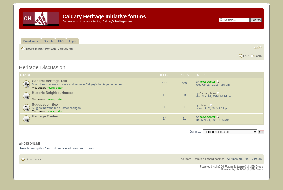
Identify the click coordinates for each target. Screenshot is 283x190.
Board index (34, 48)
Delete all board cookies (209, 158)
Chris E (204, 105)
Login (258, 55)
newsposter (55, 87)
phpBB (218, 166)
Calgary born (207, 93)
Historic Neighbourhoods (52, 93)
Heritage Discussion (59, 48)
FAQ (246, 55)
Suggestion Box (45, 104)
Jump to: (195, 131)
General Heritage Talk (49, 81)
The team (185, 158)
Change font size (258, 47)
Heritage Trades (45, 116)
